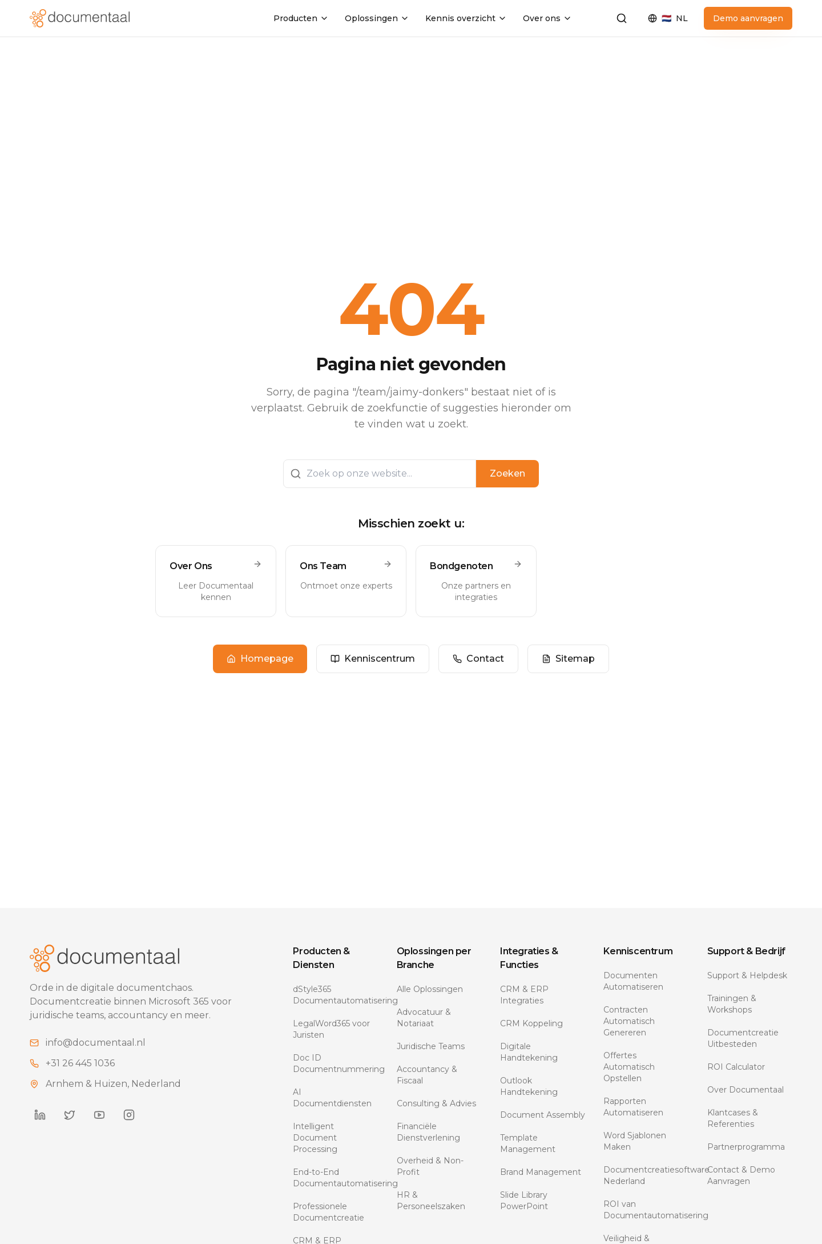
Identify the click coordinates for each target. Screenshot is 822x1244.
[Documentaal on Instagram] (129, 1115)
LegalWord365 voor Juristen (331, 1029)
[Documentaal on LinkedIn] (40, 1115)
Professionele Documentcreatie (328, 1212)
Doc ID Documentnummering (335, 1063)
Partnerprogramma (746, 1147)
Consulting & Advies (436, 1103)
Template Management (527, 1143)
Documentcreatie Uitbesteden (743, 1038)
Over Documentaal (745, 1090)
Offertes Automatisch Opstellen (629, 1066)
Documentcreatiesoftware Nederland (645, 1175)
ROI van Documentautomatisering (645, 1210)
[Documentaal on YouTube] (99, 1115)
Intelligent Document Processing (315, 1137)
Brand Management (540, 1172)
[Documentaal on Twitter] (69, 1115)
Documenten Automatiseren (633, 981)
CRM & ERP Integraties (524, 995)
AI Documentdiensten (332, 1098)
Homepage (260, 658)
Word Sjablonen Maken (634, 1141)
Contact (478, 658)
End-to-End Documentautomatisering (335, 1178)
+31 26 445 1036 (80, 1063)
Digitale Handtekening (529, 1052)
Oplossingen (377, 18)
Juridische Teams (431, 1046)
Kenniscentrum (373, 658)
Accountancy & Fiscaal (427, 1075)
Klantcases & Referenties (732, 1118)
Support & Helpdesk (747, 975)
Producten (301, 18)
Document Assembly (542, 1115)
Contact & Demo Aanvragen (741, 1175)
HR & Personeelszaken (431, 1200)
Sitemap (568, 658)
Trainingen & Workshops (731, 1004)
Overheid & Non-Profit (430, 1166)
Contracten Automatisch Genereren (629, 1021)
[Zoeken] (621, 18)
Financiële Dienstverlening (428, 1132)
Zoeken (507, 473)
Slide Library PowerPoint (524, 1200)
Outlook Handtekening (529, 1086)
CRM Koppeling (531, 1023)
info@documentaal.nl (96, 1042)
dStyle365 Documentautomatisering (335, 995)
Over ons (547, 18)
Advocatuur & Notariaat (424, 1018)
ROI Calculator (736, 1067)
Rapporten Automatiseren (633, 1107)
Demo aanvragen (748, 18)
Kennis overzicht (466, 18)
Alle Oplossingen (430, 989)
